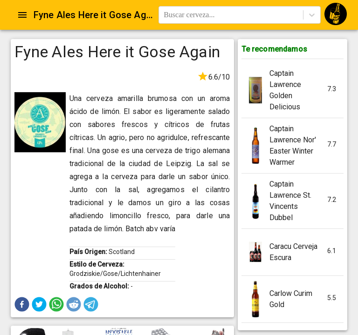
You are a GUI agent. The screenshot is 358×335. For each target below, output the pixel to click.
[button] (21, 304)
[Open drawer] (22, 15)
